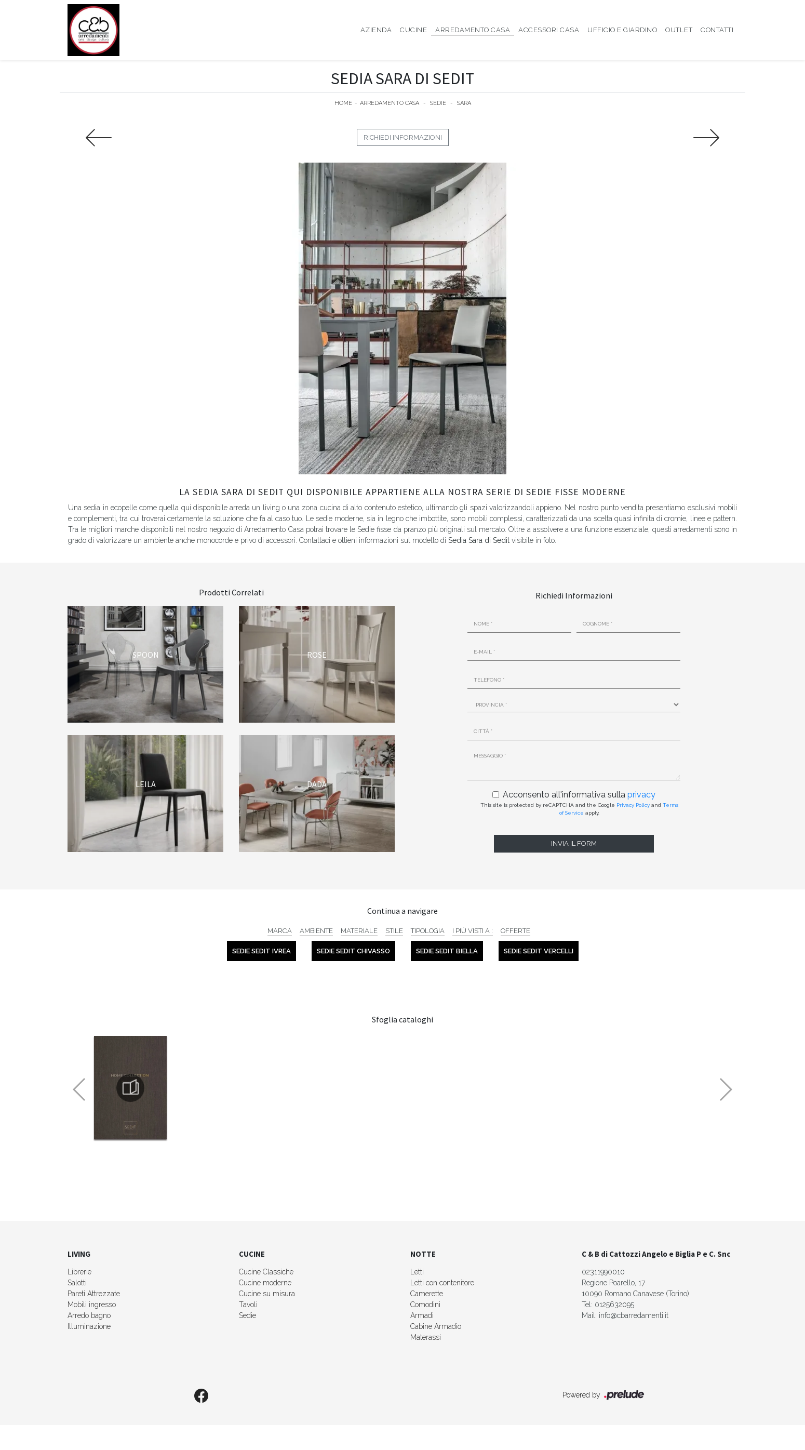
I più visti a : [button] (472, 931)
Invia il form (574, 843)
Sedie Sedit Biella (447, 951)
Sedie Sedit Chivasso (353, 951)
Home (343, 103)
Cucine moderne (265, 1283)
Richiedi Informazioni (403, 137)
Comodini (425, 1304)
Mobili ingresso (92, 1304)
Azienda (376, 30)
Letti (417, 1272)
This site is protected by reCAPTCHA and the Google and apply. (579, 809)
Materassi (425, 1337)
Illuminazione (89, 1326)
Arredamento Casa (472, 30)
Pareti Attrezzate (94, 1293)
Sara (464, 103)
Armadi (422, 1315)
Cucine (413, 30)
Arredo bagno (89, 1315)
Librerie (79, 1272)
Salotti (77, 1283)
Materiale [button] (359, 931)
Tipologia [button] (428, 931)
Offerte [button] (515, 931)
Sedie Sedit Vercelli (538, 951)
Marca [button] (279, 931)
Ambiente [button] (316, 931)
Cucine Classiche (266, 1272)
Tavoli (248, 1304)
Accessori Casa (548, 30)
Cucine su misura (267, 1293)
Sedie (438, 103)
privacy (641, 795)
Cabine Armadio (435, 1326)
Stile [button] (394, 931)
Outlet (678, 30)
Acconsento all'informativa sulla (579, 795)
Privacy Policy (633, 805)
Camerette (426, 1293)
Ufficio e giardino (622, 30)
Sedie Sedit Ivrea (261, 951)
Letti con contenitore (442, 1283)
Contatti (717, 30)
